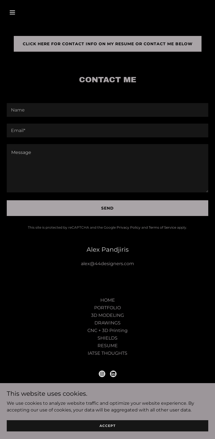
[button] (30, 12)
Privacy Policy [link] (129, 227)
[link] (102, 373)
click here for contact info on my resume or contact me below (108, 43)
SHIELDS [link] (107, 338)
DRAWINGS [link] (107, 323)
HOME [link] (107, 300)
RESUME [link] (108, 345)
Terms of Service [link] (162, 227)
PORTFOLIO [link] (107, 307)
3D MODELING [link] (107, 315)
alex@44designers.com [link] (107, 263)
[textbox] (107, 110)
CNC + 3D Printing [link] (107, 330)
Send (107, 208)
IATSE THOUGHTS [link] (107, 353)
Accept (107, 426)
